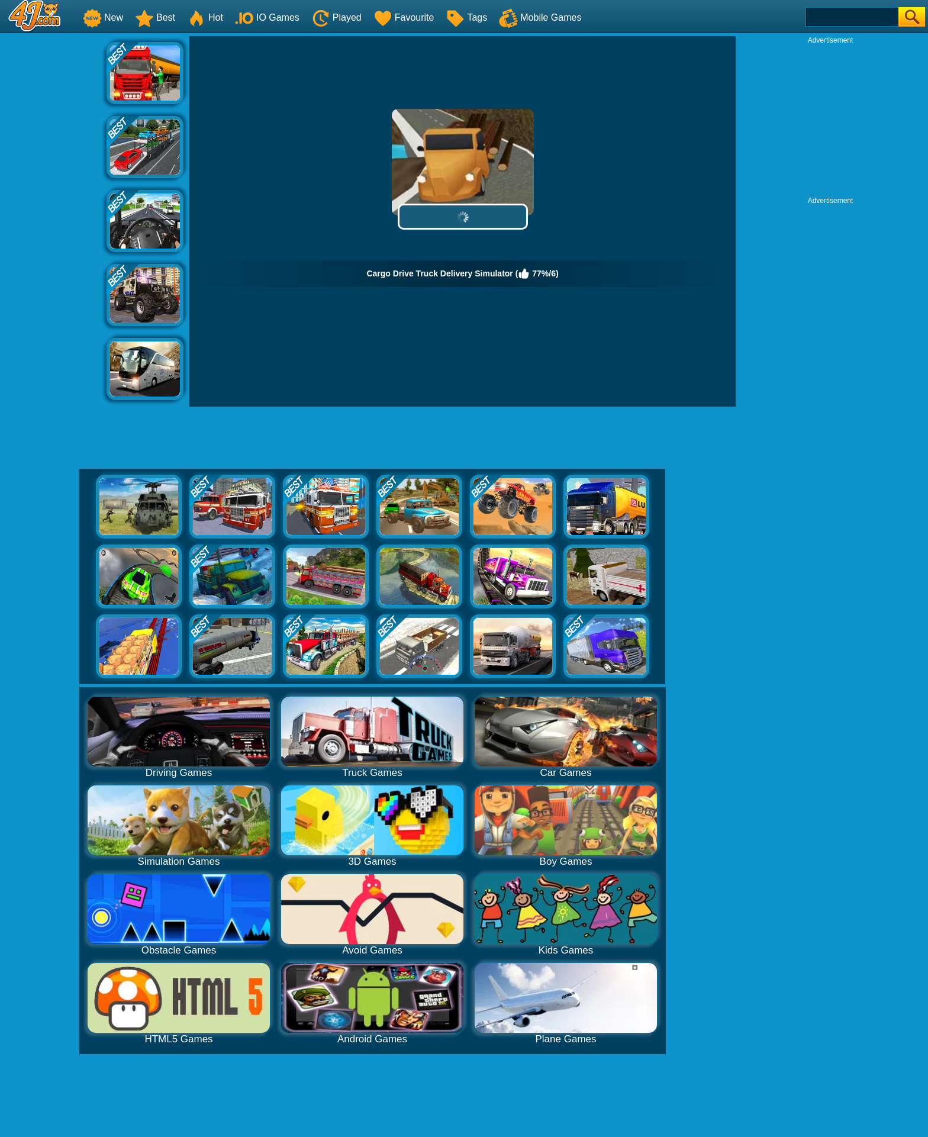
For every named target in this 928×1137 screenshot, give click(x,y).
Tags (466, 17)
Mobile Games (540, 17)
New (103, 17)
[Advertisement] (53, 213)
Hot (205, 17)
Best (155, 17)
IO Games (267, 17)
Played (336, 17)
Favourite (403, 17)
